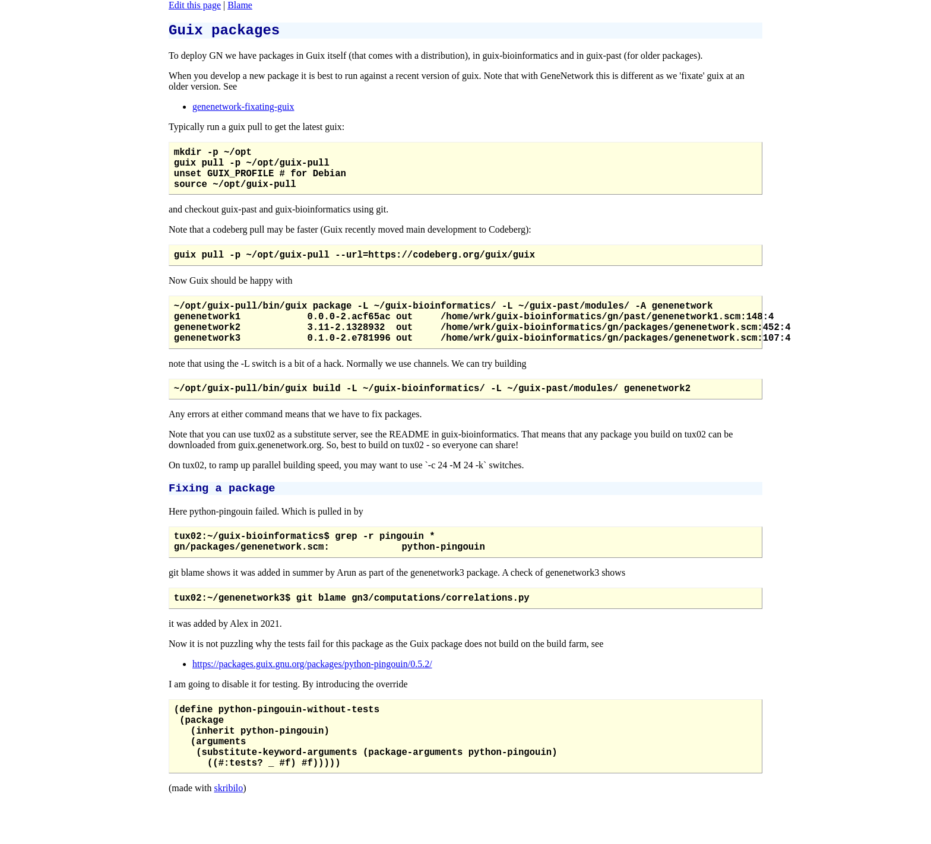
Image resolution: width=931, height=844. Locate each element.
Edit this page (195, 5)
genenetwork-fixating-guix (243, 110)
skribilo (228, 838)
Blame (239, 5)
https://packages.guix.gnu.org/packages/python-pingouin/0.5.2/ (312, 700)
